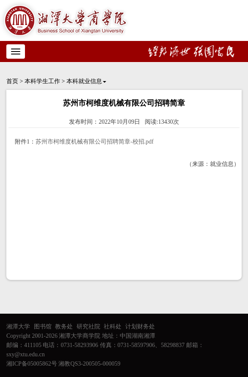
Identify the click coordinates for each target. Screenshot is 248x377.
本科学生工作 (42, 81)
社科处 (112, 326)
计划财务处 (140, 326)
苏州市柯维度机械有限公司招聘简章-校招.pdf (95, 141)
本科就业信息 (86, 81)
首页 (12, 81)
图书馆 (43, 326)
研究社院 (88, 326)
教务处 (64, 326)
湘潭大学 (18, 326)
